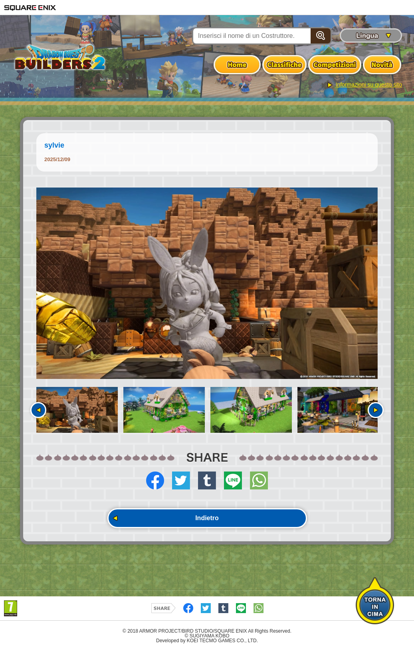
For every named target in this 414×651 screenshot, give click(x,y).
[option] (207, 283)
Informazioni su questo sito (368, 84)
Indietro (207, 518)
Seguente (376, 410)
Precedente (38, 410)
